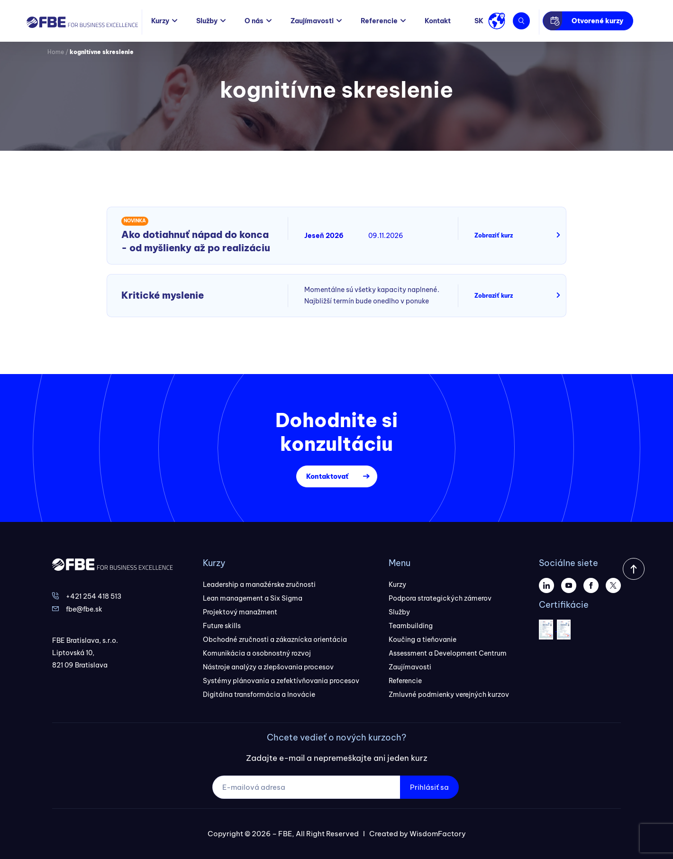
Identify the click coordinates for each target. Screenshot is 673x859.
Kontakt (438, 21)
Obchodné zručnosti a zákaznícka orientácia (275, 639)
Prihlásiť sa (429, 787)
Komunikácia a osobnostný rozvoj (257, 653)
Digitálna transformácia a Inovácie (259, 694)
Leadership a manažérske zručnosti (259, 584)
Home (55, 51)
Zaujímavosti (312, 21)
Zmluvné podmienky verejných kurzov (449, 694)
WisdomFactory (437, 833)
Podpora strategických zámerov (440, 598)
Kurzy (160, 21)
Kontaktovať (327, 476)
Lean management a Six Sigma (252, 598)
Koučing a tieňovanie (422, 639)
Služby (207, 21)
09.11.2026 (385, 235)
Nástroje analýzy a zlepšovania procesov (268, 667)
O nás (254, 21)
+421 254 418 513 (93, 596)
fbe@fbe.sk (84, 609)
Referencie (379, 21)
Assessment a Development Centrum (448, 653)
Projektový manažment (240, 612)
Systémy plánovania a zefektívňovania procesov (281, 680)
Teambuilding (411, 625)
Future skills (222, 625)
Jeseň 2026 (324, 235)
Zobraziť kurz (493, 235)
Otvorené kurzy (597, 21)
